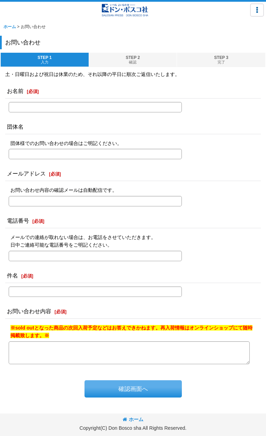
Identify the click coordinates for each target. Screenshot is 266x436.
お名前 (15, 91)
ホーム (133, 419)
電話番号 (18, 220)
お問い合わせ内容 (29, 311)
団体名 (15, 126)
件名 (12, 275)
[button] (257, 10)
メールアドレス (26, 173)
